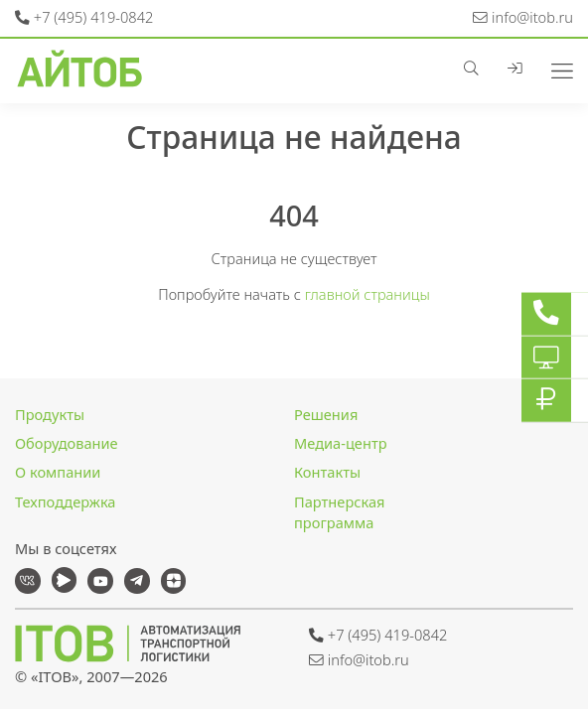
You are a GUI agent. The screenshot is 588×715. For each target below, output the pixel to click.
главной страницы (367, 294)
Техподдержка (65, 501)
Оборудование (66, 443)
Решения (326, 414)
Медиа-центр (340, 443)
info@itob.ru (523, 17)
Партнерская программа (339, 512)
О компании (57, 472)
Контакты (327, 472)
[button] (479, 69)
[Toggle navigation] (554, 69)
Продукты (49, 414)
